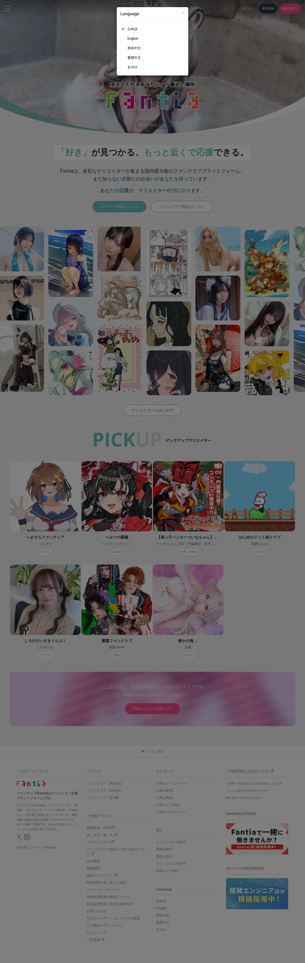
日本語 (132, 29)
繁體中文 (134, 58)
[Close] (183, 12)
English (132, 38)
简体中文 (134, 48)
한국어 (132, 67)
